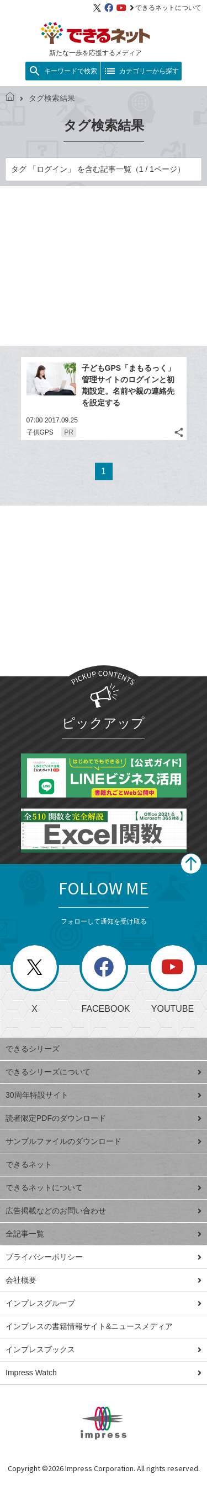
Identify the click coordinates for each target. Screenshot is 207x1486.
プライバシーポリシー (103, 1256)
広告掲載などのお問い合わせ (103, 1210)
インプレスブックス (103, 1349)
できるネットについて (165, 8)
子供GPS (40, 432)
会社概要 (103, 1280)
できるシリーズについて (103, 1071)
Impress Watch (103, 1372)
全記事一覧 (103, 1233)
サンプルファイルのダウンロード (103, 1141)
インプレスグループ (103, 1303)
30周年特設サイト (103, 1095)
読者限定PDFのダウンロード (103, 1118)
